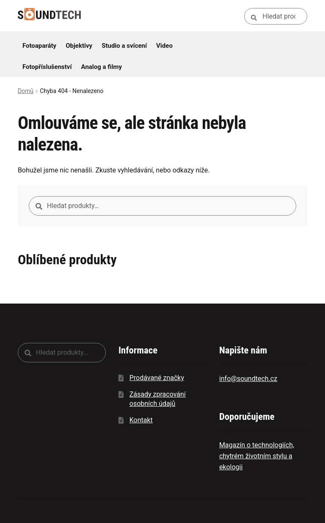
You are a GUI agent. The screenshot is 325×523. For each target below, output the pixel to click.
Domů (25, 91)
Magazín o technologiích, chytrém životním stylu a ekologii (256, 456)
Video (164, 45)
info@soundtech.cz (248, 379)
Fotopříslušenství (47, 67)
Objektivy (79, 45)
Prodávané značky (156, 378)
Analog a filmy (101, 67)
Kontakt (141, 420)
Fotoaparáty (39, 45)
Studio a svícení (124, 45)
